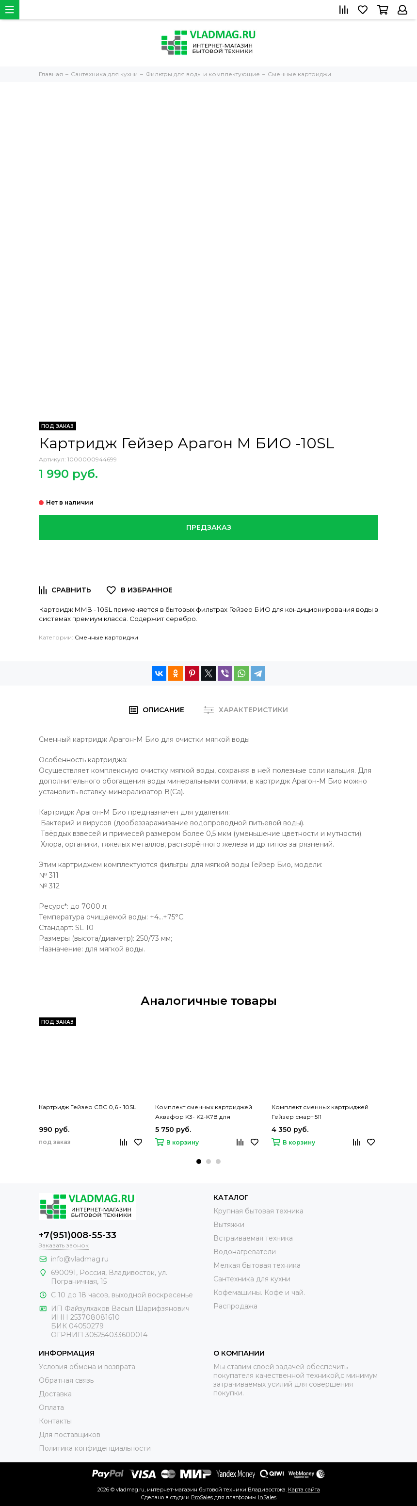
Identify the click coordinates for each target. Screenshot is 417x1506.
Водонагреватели (244, 1251)
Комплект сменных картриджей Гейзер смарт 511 (320, 1111)
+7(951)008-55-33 (77, 1235)
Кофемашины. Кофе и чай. (259, 1292)
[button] (198, 1161)
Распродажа (235, 1306)
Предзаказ (208, 527)
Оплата (51, 1407)
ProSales (202, 1497)
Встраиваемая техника (253, 1238)
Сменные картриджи (106, 637)
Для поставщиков (69, 1434)
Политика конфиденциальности (95, 1448)
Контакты (55, 1421)
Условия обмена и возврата (87, 1366)
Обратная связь (66, 1380)
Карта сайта (304, 1489)
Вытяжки (228, 1224)
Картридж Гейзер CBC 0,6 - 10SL (87, 1107)
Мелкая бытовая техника (257, 1265)
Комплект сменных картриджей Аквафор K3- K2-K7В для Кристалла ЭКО (203, 1112)
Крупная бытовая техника (258, 1211)
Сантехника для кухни (251, 1279)
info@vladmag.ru (80, 1259)
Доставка (55, 1394)
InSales (267, 1497)
